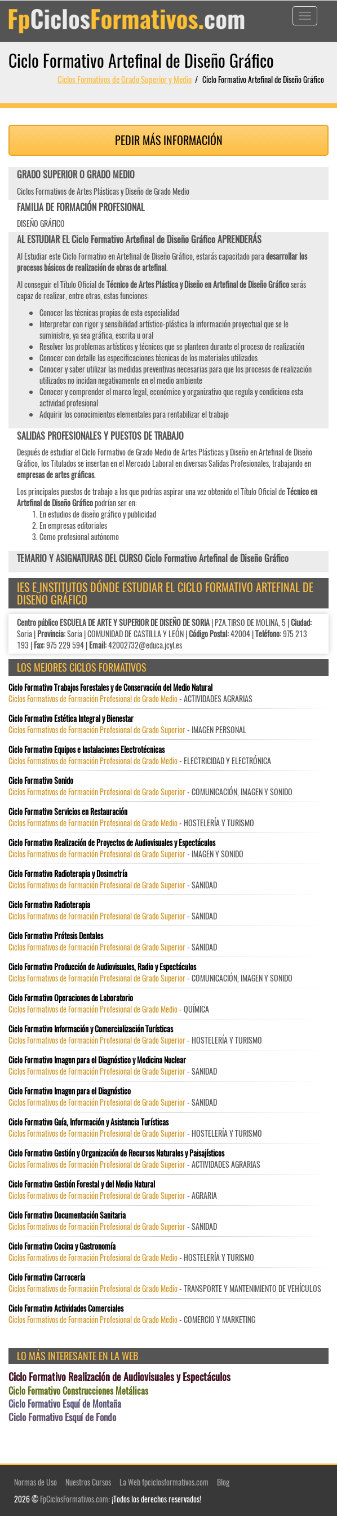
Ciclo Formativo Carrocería (46, 1277)
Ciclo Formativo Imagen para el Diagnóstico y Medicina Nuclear (97, 1060)
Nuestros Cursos (88, 1482)
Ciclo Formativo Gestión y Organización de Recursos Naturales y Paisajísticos (116, 1153)
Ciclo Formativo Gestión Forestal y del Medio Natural (81, 1184)
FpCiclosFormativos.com (74, 1499)
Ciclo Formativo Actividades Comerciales (65, 1308)
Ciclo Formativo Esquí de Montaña (64, 1403)
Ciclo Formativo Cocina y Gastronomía (62, 1246)
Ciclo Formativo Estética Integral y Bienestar (71, 718)
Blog (223, 1482)
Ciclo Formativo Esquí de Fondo (62, 1417)
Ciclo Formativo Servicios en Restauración (67, 811)
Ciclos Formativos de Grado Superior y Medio (124, 79)
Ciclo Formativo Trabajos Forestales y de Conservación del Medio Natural (110, 687)
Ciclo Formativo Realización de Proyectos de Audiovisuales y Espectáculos (111, 842)
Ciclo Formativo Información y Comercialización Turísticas (90, 1029)
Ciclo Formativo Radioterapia (49, 904)
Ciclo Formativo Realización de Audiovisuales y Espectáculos (119, 1377)
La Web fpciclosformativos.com (164, 1482)
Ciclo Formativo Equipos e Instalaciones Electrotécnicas (86, 749)
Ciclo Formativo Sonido (40, 780)
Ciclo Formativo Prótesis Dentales (55, 935)
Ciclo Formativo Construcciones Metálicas (78, 1390)
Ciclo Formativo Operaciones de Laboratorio (70, 998)
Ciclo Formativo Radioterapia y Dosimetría (67, 873)
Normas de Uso (35, 1482)
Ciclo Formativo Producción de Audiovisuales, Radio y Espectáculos (102, 966)
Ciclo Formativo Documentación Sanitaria (67, 1215)
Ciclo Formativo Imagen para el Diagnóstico (69, 1091)
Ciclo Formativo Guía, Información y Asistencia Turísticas (88, 1122)
